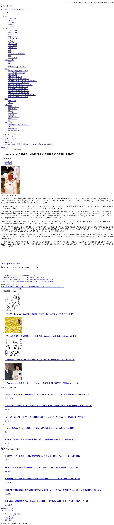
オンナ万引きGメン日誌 (16, 73)
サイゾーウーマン (7, 6)
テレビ (10, 40)
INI (9, 63)
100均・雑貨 (12, 18)
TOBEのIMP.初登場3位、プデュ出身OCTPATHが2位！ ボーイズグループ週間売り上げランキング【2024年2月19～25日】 (54, 490)
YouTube (11, 42)
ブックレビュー (13, 117)
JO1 (9, 65)
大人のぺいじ (12, 109)
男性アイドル (9, 60)
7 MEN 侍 (8, 482)
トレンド (11, 22)
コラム (7, 69)
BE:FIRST (11, 61)
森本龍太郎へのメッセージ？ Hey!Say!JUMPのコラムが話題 (23, 277)
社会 (9, 121)
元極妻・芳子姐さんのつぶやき (18, 83)
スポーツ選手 (12, 46)
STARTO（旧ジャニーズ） (17, 67)
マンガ (10, 111)
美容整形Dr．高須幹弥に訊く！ (19, 125)
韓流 (9, 56)
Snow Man (8, 494)
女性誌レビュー (13, 107)
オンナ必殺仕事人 (14, 131)
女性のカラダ (12, 129)
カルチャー (8, 105)
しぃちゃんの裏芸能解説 (16, 54)
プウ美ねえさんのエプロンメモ (18, 93)
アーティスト (12, 44)
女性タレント (12, 30)
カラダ (10, 20)
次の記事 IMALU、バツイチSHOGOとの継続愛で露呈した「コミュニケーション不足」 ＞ (32, 287)
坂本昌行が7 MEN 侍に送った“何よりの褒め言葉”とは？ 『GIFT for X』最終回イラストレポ (42, 479)
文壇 (9, 52)
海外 (6, 99)
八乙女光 (8, 471)
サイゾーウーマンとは (12, 514)
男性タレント (12, 32)
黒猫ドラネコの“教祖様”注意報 (18, 79)
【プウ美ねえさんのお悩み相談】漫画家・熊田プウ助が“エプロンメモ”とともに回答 (39, 314)
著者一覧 (8, 520)
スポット (11, 115)
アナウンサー (12, 48)
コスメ (10, 127)
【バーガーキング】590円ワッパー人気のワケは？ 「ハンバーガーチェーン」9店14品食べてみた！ (45, 417)
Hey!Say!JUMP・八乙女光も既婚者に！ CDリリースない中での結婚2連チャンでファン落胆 (42, 467)
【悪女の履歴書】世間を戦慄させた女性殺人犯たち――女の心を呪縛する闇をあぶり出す (40, 336)
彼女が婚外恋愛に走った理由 (18, 97)
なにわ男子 (8, 505)
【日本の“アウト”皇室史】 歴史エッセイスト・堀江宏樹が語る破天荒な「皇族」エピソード (41, 383)
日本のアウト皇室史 (15, 77)
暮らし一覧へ (5, 447)
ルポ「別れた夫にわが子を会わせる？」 (22, 95)
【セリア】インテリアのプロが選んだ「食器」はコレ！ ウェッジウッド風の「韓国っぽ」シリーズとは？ (48, 394)
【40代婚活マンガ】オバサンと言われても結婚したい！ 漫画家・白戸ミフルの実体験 (40, 360)
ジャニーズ (8, 162)
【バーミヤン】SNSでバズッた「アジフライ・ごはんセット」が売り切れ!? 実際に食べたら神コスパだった (48, 406)
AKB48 (10, 34)
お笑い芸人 (12, 36)
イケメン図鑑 (12, 58)
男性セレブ (12, 101)
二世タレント (12, 38)
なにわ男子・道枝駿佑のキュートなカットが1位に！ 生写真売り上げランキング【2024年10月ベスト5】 (47, 501)
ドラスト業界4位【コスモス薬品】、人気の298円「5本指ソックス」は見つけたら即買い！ (41, 428)
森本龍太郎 (8, 164)
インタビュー (12, 113)
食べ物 (10, 26)
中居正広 (8, 460)
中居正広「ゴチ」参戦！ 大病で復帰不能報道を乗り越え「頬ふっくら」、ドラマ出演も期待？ (43, 456)
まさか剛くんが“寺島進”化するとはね (13, 9)
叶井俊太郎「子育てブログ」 (18, 89)
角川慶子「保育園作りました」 (18, 91)
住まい (10, 24)
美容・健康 (8, 123)
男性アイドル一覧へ (7, 508)
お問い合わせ (9, 518)
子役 (9, 50)
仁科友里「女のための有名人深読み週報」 (22, 81)
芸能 (6, 28)
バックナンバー (10, 516)
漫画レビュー (12, 119)
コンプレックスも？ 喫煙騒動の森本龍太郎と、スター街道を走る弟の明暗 (28, 281)
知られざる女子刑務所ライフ (18, 87)
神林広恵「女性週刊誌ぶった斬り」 (20, 85)
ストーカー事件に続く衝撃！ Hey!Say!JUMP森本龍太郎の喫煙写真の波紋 (27, 279)
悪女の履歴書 (12, 75)
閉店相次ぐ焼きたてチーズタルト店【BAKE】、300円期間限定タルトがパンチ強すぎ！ (40, 439)
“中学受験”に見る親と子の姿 (18, 71)
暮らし (7, 16)
